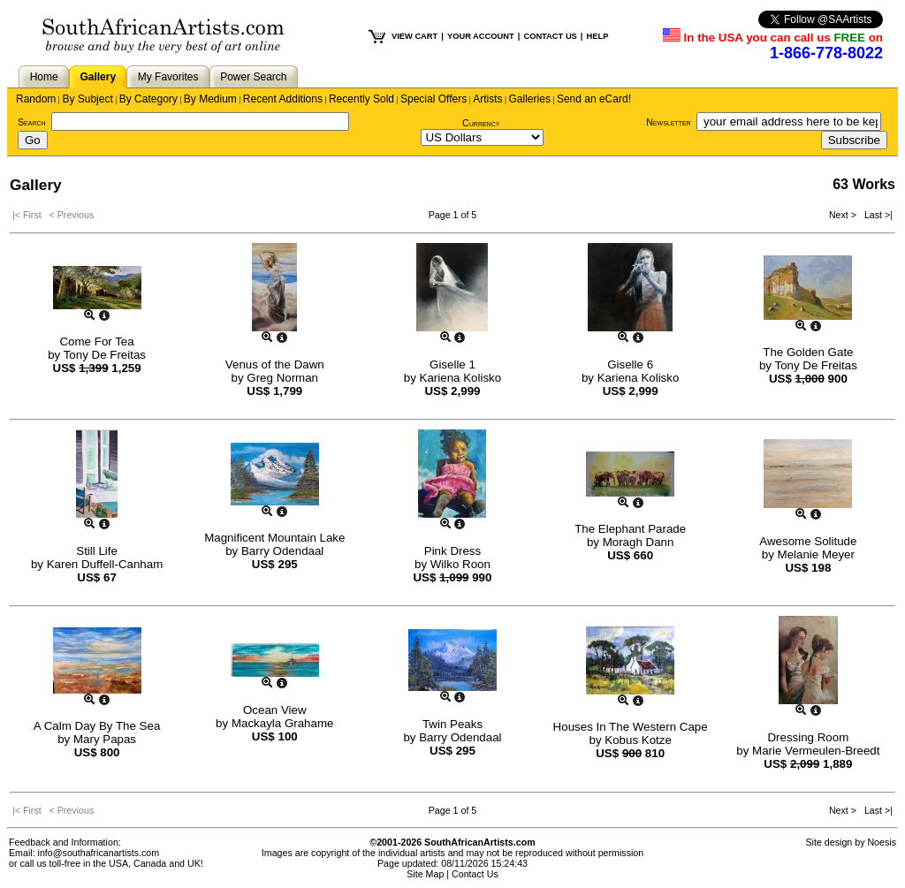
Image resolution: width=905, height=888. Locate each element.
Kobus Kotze (638, 740)
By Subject (87, 99)
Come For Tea (96, 341)
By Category (148, 99)
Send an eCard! (594, 99)
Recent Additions (283, 99)
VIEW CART (414, 36)
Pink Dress (452, 551)
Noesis (881, 842)
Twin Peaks (452, 724)
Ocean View (275, 710)
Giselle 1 (452, 364)
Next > (844, 214)
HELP (597, 36)
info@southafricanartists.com (99, 852)
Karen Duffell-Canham (105, 564)
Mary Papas (104, 739)
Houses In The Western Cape (630, 726)
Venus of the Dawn (274, 364)
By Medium (210, 99)
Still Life (97, 551)
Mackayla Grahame (283, 723)
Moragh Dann (638, 542)
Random (36, 99)
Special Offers (433, 99)
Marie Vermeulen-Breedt (815, 750)
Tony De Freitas (105, 354)
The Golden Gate (808, 352)
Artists (487, 99)
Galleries (530, 99)
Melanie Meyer (816, 554)
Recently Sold (361, 99)
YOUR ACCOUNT (480, 36)
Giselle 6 (630, 364)
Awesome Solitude (807, 541)
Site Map (425, 874)
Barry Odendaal (282, 551)
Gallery (98, 77)
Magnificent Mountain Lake (274, 537)
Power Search (253, 77)
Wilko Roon (460, 564)
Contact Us (475, 874)
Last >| (876, 214)
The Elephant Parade (630, 528)
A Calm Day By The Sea (97, 725)
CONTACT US (549, 36)
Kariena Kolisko (461, 377)
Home (44, 77)
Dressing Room (807, 737)
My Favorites (168, 77)
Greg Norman (282, 377)
